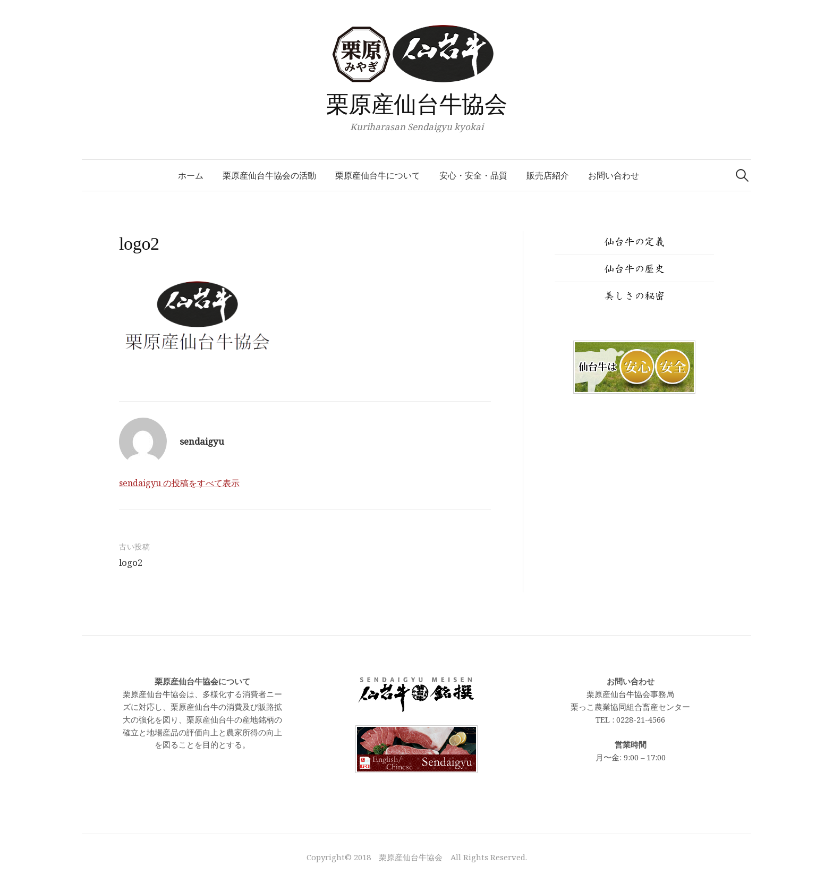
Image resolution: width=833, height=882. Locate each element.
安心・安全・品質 (473, 175)
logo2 (131, 562)
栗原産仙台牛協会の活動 (269, 175)
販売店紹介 (547, 175)
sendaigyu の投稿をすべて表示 (179, 483)
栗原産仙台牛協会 (416, 104)
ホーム (190, 175)
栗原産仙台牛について (377, 175)
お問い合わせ (613, 175)
